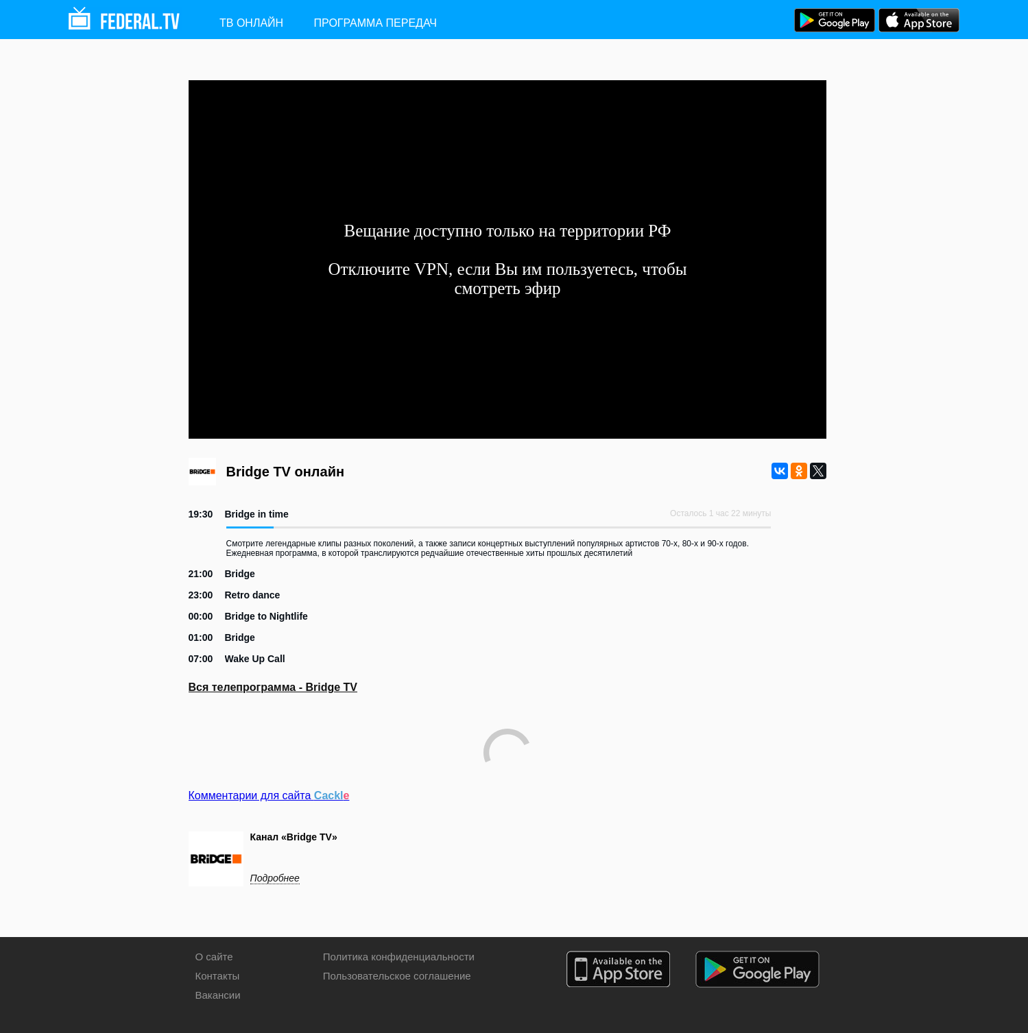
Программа (375, 23)
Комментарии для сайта (269, 795)
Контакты (217, 976)
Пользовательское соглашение (397, 976)
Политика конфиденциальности (399, 956)
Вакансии (218, 995)
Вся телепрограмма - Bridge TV (273, 687)
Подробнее (275, 878)
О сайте (214, 956)
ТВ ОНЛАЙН (251, 23)
